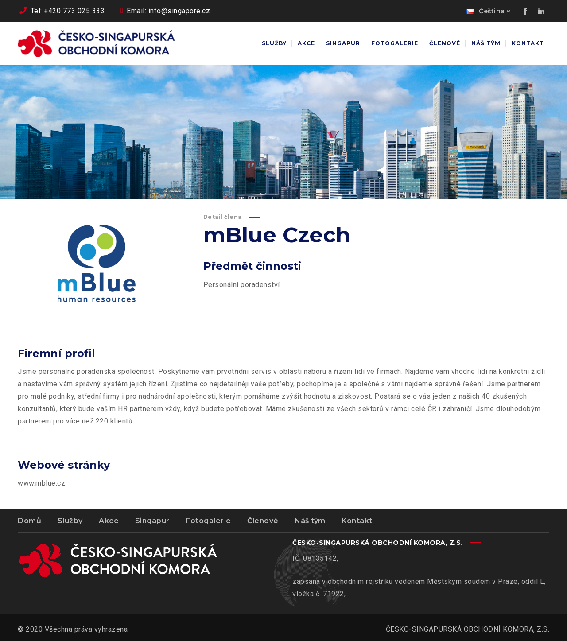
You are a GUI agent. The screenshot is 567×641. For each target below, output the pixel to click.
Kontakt (357, 521)
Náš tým (310, 521)
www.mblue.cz (41, 483)
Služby (70, 521)
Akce (109, 521)
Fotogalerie (208, 521)
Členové (263, 521)
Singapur (152, 521)
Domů (29, 521)
